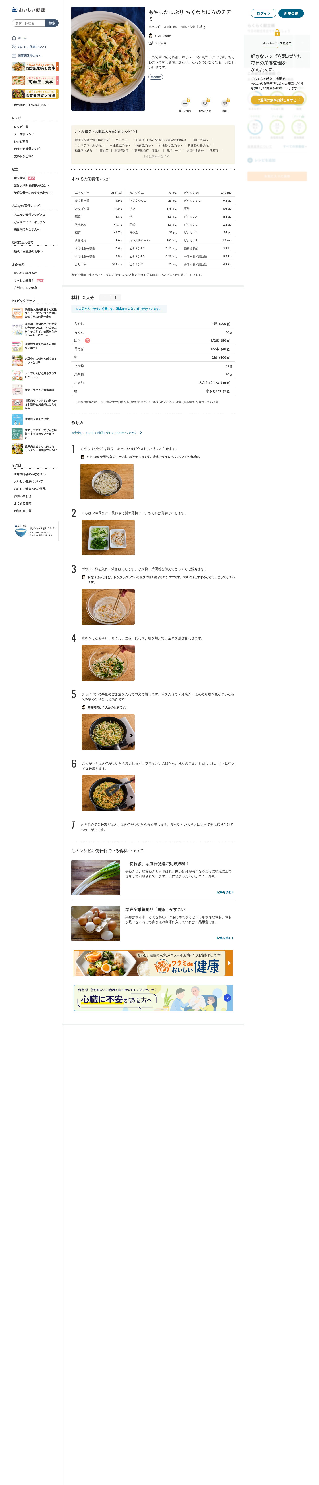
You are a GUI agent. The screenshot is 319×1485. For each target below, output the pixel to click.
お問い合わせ (22, 496)
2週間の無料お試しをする (277, 100)
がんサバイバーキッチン (30, 222)
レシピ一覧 (21, 127)
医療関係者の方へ (29, 56)
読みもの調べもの (25, 273)
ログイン (264, 13)
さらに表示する (153, 156)
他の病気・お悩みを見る (30, 105)
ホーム (22, 38)
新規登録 (291, 13)
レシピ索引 (21, 141)
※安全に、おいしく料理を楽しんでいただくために (104, 433)
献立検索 (24, 178)
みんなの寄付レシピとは (30, 215)
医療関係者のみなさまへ (30, 474)
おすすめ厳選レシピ (27, 149)
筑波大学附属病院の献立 (30, 185)
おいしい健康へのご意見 (30, 489)
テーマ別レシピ (24, 134)
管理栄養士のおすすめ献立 (31, 193)
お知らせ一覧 (22, 511)
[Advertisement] (159, 1475)
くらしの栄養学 (29, 280)
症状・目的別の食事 (27, 251)
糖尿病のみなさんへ (27, 229)
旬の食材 (156, 77)
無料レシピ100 (23, 156)
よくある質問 (22, 503)
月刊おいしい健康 (25, 288)
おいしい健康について (32, 47)
